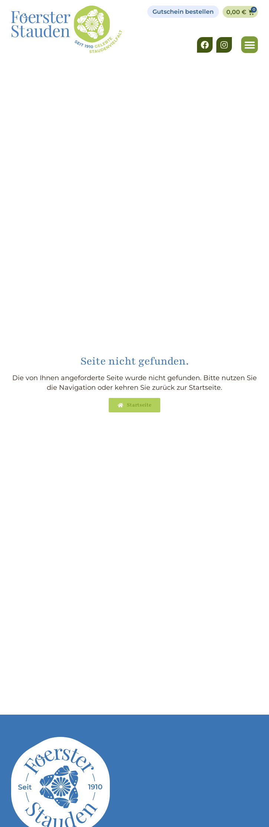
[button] (249, 44)
